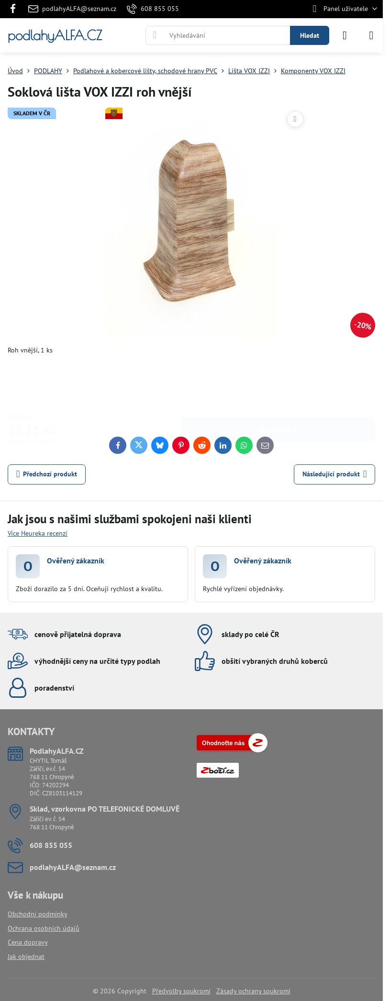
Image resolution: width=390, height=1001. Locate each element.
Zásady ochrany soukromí (253, 991)
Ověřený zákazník (75, 560)
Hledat (309, 35)
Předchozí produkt (47, 474)
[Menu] (371, 35)
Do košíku (278, 385)
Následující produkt (334, 474)
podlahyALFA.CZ (55, 35)
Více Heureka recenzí (37, 533)
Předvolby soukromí (181, 991)
